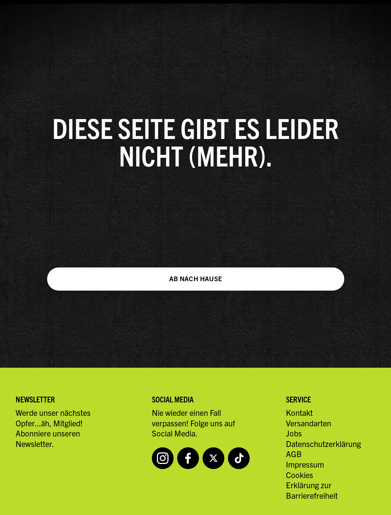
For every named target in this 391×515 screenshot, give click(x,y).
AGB (294, 454)
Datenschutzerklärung (323, 443)
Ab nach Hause (195, 278)
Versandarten (308, 423)
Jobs (294, 433)
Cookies (299, 475)
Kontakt (299, 412)
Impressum (305, 464)
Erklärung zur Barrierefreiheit (312, 490)
